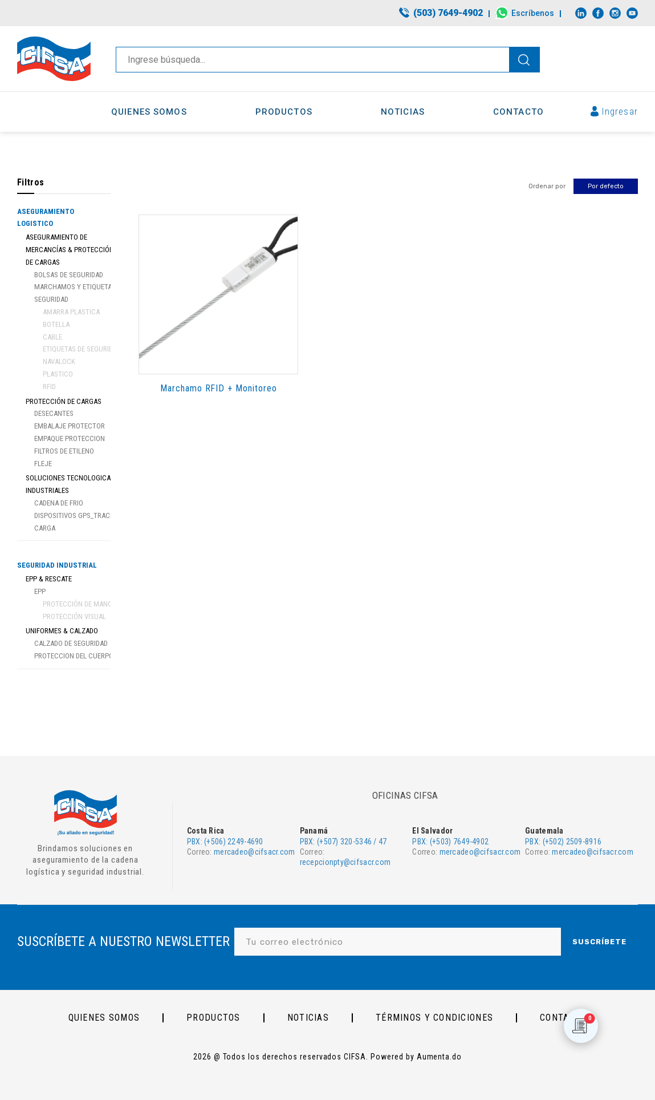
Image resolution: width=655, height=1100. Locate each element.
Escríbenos (532, 13)
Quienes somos (104, 1017)
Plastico (58, 374)
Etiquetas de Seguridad (82, 349)
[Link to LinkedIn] (580, 13)
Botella (56, 324)
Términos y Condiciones (434, 1017)
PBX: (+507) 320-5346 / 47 (343, 841)
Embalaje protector (69, 426)
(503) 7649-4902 (448, 12)
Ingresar (620, 111)
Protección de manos (79, 604)
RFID (49, 386)
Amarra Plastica (71, 312)
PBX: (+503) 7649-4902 (450, 841)
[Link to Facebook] (598, 13)
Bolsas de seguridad (68, 274)
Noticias (308, 1017)
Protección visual (74, 616)
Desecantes (54, 413)
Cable (52, 337)
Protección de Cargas (63, 401)
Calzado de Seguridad (71, 643)
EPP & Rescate (49, 579)
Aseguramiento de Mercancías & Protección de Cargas (70, 249)
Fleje (43, 463)
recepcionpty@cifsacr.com (345, 862)
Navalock (59, 361)
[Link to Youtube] (632, 13)
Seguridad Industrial (57, 565)
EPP (40, 591)
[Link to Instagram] (615, 13)
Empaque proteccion (69, 438)
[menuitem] (441, 13)
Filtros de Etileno (64, 451)
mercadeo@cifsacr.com (254, 851)
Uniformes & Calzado (62, 630)
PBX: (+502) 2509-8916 (563, 841)
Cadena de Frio (58, 503)
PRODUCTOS (213, 1017)
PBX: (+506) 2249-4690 (225, 841)
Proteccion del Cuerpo (73, 656)
